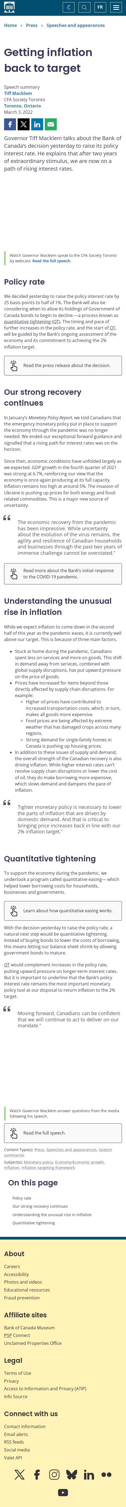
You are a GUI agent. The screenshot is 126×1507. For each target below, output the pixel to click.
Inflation (11, 1167)
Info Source (15, 1397)
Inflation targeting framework (48, 1167)
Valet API (13, 1458)
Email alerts (16, 1434)
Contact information (25, 1426)
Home (10, 25)
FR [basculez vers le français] (100, 7)
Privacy (11, 1381)
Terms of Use (17, 1373)
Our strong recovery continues (40, 1206)
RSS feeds (14, 1442)
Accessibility (16, 1274)
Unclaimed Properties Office (33, 1343)
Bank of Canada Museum (29, 1328)
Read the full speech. (51, 260)
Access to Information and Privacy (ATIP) (45, 1389)
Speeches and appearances (76, 25)
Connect (17, 1335)
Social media (17, 1450)
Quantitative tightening (33, 1222)
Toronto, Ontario (22, 106)
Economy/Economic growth (79, 1162)
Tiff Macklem (18, 93)
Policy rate (21, 1198)
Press (31, 25)
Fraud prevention (22, 1298)
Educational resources (27, 1290)
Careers (12, 1266)
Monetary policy (38, 1162)
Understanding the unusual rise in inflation (52, 1214)
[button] (10, 124)
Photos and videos (23, 1282)
